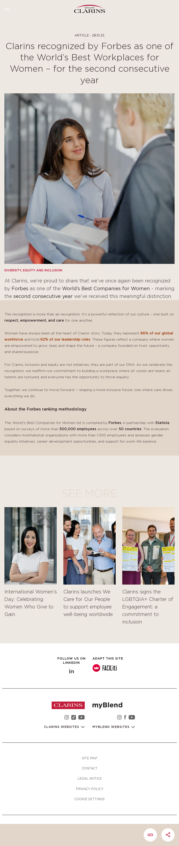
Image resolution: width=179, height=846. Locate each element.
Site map (89, 758)
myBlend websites (111, 727)
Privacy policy (89, 788)
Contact (90, 768)
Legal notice (89, 778)
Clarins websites (62, 727)
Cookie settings (89, 799)
